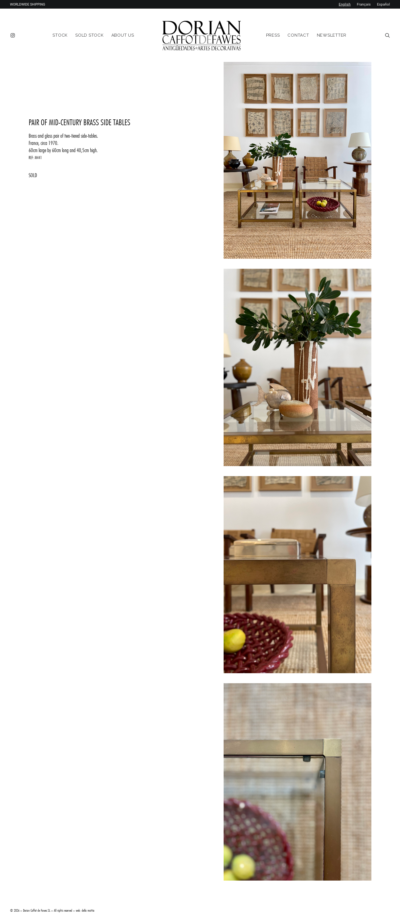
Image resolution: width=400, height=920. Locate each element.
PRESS (273, 35)
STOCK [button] (60, 35)
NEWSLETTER (332, 35)
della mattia (88, 910)
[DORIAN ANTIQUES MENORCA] (201, 35)
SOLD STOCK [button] (89, 35)
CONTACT (298, 35)
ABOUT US (122, 35)
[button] (14, 35)
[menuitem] (14, 35)
